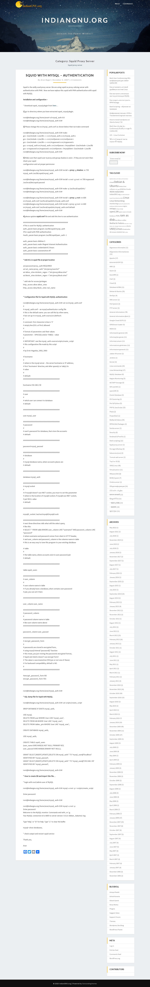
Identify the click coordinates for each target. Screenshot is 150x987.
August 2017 (114, 565)
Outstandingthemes (89, 984)
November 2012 (115, 615)
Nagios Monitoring (116, 378)
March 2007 (114, 859)
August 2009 (114, 743)
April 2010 (113, 710)
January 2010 (114, 722)
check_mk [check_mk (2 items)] (115, 179)
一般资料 (113, 507)
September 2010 (115, 697)
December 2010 (115, 685)
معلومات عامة (118, 490)
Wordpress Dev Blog (117, 925)
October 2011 (114, 648)
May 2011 (113, 664)
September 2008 (115, 785)
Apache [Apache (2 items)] (111, 179)
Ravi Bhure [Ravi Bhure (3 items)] (118, 220)
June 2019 (113, 544)
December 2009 (115, 726)
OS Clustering (114, 399)
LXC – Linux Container (117, 135)
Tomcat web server (116, 457)
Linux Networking (116, 370)
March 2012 (114, 635)
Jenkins (112, 358)
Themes (112, 921)
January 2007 (114, 867)
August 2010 (114, 702)
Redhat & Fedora (115, 420)
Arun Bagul (46, 80)
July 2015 (113, 590)
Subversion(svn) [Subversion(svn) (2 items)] (122, 226)
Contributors (127, 4)
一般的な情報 (115, 503)
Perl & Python (115, 403)
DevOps (112, 295)
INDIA (112, 329)
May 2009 (113, 756)
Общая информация (117, 486)
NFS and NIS (114, 387)
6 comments (76, 80)
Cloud (112, 283)
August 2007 (114, 838)
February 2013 (114, 602)
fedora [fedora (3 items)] (121, 186)
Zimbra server (114, 482)
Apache (112, 258)
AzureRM (113, 275)
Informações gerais (117, 337)
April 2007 (113, 855)
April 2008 (113, 805)
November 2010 (115, 689)
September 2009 (115, 739)
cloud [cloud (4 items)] (112, 182)
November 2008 (115, 776)
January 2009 (114, 768)
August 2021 (114, 532)
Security (112, 432)
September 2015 (115, 581)
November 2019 (115, 540)
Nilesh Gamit (114, 900)
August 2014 (114, 598)
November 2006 (115, 876)
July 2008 (113, 793)
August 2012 (114, 623)
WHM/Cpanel (114, 478)
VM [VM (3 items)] (110, 232)
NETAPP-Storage (116, 383)
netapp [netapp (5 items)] (113, 208)
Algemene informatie (117, 248)
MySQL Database (115, 374)
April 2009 (113, 760)
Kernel (112, 362)
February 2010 (114, 718)
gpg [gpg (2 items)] (118, 189)
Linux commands (116, 366)
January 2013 (114, 606)
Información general (117, 333)
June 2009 (113, 751)
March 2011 (114, 673)
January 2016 (114, 577)
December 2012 (115, 610)
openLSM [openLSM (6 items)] (114, 211)
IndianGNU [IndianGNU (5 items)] (119, 191)
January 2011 (114, 681)
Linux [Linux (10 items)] (126, 197)
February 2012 (114, 639)
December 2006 (115, 872)
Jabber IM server (115, 354)
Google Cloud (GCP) (117, 320)
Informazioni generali (117, 349)
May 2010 (113, 706)
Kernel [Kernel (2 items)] (124, 194)
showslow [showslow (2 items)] (126, 223)
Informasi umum (116, 341)
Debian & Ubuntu (116, 291)
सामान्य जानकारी (115, 495)
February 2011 (114, 677)
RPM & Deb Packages (117, 424)
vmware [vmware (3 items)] (114, 232)
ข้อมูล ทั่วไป (114, 499)
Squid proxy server (116, 445)
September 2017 (115, 561)
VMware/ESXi (114, 474)
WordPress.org (115, 958)
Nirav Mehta (114, 905)
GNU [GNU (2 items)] (116, 189)
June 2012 (113, 631)
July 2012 (113, 627)
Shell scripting (115, 441)
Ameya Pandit (114, 892)
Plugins (112, 909)
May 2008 (113, 801)
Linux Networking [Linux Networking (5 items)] (117, 201)
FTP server (113, 308)
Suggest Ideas (114, 913)
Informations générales (118, 345)
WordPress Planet (116, 930)
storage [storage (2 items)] (116, 226)
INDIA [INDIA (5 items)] (112, 191)
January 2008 (114, 818)
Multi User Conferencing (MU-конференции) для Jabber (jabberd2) (120, 80)
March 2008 (114, 809)
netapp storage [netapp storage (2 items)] (119, 209)
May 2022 (113, 528)
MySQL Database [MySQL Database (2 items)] (118, 206)
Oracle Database (115, 395)
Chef (111, 279)
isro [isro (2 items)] (121, 194)
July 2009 (113, 747)
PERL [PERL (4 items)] (118, 216)
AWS (111, 266)
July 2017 (113, 569)
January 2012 (114, 644)
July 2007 (113, 843)
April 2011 (113, 668)
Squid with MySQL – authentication (60, 75)
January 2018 (114, 552)
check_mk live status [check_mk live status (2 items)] (123, 179)
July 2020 (113, 536)
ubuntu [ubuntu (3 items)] (128, 226)
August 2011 (114, 652)
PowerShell (114, 416)
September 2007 (115, 834)
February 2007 (114, 863)
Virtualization (114, 470)
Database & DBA (115, 287)
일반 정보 (113, 511)
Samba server (114, 428)
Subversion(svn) (115, 453)
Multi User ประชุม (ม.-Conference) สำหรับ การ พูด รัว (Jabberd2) (121, 128)
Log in (112, 946)
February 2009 (114, 764)
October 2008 (114, 780)
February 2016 (114, 573)
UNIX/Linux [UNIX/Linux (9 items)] (116, 228)
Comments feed (115, 954)
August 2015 (114, 585)
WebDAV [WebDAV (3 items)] (119, 232)
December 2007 (115, 822)
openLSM (113, 391)
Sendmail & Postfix (116, 436)
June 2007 (113, 847)
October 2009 (114, 735)
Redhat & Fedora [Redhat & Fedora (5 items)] (117, 223)
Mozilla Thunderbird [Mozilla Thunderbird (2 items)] (123, 203)
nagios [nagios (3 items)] (125, 206)
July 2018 (113, 548)
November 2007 (115, 826)
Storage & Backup (116, 449)
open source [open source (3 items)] (123, 212)
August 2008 (114, 789)
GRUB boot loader (116, 325)
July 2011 (113, 656)
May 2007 (113, 851)
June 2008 (113, 797)
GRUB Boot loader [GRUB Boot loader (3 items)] (125, 189)
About (116, 4)
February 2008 (114, 814)
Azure (112, 271)
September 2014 (115, 594)
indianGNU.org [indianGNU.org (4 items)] (115, 194)
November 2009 (115, 731)
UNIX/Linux (114, 466)
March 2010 (114, 714)
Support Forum (115, 917)
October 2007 (114, 830)
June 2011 (113, 660)
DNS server (113, 300)
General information (117, 312)
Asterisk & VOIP (115, 262)
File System (114, 304)
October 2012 (114, 619)
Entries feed (114, 950)
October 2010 (114, 693)
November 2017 (115, 557)
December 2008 (115, 772)
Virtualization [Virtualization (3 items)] (126, 229)
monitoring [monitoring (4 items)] (114, 203)
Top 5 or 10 (113, 461)
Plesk (112, 412)
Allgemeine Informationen (119, 252)
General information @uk (119, 316)
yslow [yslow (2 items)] (126, 232)
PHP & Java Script (116, 407)
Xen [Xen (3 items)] (123, 232)
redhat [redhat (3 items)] (124, 220)
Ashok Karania (115, 896)
